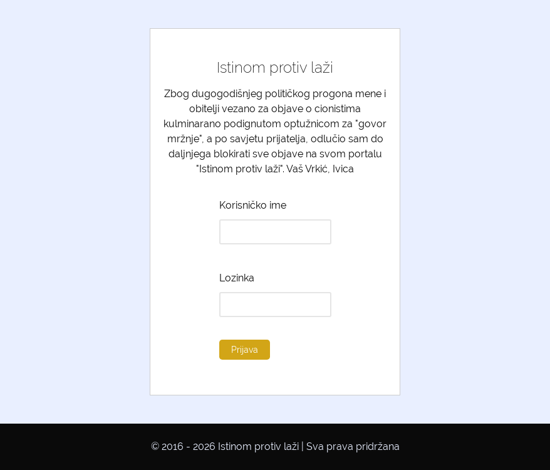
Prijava (244, 349)
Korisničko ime (252, 205)
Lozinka (236, 278)
